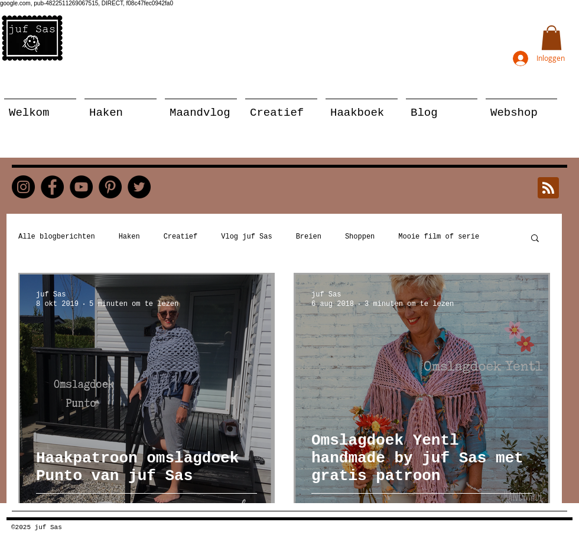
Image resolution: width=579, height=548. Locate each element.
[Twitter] (139, 186)
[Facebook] (52, 186)
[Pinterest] (110, 186)
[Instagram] (23, 186)
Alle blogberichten (56, 237)
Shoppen (360, 237)
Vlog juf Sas (246, 237)
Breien (308, 237)
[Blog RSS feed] (548, 188)
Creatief (181, 237)
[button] (551, 37)
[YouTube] (81, 186)
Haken (129, 237)
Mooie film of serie (438, 237)
